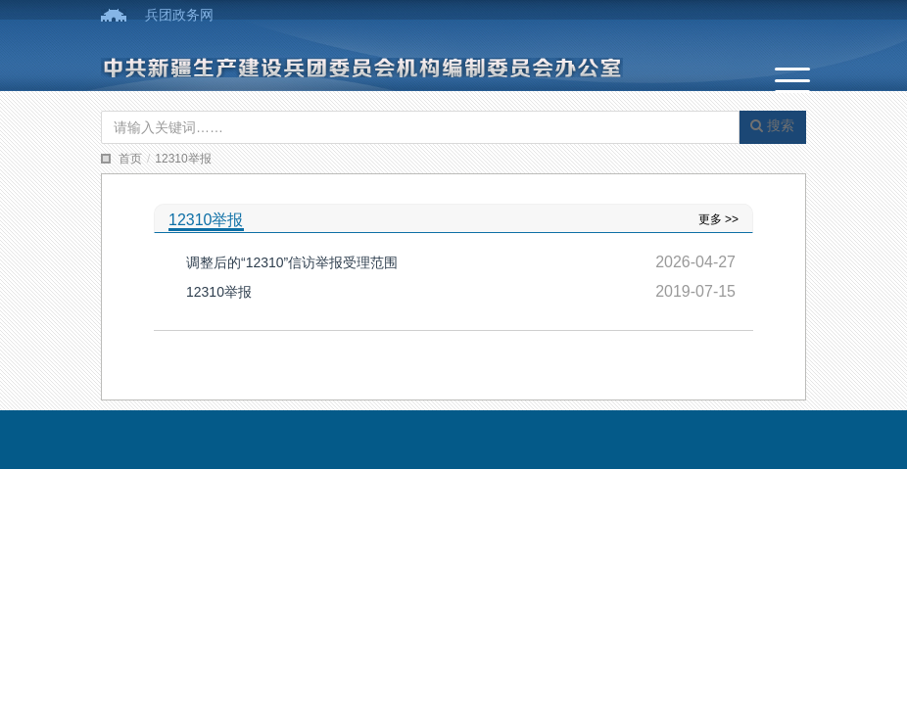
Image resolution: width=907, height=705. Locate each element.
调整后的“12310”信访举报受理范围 (292, 262)
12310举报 (183, 158)
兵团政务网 (179, 15)
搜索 (772, 125)
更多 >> (718, 219)
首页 (130, 158)
